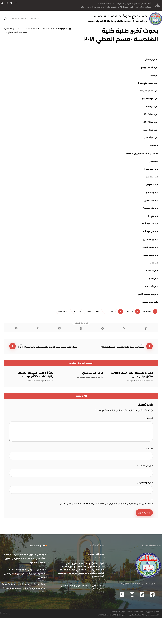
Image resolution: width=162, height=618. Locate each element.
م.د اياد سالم (152, 192)
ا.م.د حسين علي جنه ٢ (148, 83)
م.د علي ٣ (153, 216)
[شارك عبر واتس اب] (38, 328)
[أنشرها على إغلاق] (124, 328)
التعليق (149, 418)
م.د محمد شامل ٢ (149, 247)
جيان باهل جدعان (96, 554)
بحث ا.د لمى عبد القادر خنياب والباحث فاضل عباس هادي (83, 587)
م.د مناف (153, 263)
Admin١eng (147, 311)
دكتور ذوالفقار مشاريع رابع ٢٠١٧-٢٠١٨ (142, 153)
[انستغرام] (7, 3)
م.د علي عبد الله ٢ (150, 224)
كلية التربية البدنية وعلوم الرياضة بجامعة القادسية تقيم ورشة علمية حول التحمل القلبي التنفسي (25, 574)
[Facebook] (152, 595)
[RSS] (2, 3)
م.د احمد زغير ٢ (151, 169)
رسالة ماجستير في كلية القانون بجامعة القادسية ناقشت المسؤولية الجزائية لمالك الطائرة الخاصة (24, 587)
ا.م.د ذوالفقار (152, 106)
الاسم (149, 449)
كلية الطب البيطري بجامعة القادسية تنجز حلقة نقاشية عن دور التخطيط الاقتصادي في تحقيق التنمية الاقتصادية (25, 559)
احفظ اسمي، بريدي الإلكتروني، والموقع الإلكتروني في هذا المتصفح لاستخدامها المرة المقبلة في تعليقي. (106, 503)
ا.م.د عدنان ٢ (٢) (150, 122)
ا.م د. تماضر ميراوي (149, 67)
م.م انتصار (153, 278)
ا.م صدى (154, 75)
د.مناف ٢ (154, 145)
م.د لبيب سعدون (150, 239)
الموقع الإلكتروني (145, 483)
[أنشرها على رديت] (81, 328)
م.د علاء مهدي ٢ (150, 208)
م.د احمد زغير (152, 177)
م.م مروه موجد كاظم (148, 294)
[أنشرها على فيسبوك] (146, 328)
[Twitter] (142, 595)
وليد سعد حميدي (150, 302)
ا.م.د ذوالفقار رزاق (149, 99)
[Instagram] (132, 595)
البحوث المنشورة (110, 311)
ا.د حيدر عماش (151, 59)
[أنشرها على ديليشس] (59, 328)
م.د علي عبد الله (150, 231)
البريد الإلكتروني (145, 466)
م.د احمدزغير (152, 185)
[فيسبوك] (16, 3)
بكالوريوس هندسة (64, 311)
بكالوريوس (77, 311)
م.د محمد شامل (150, 255)
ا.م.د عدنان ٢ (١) (151, 114)
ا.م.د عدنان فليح (150, 130)
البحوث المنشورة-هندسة (93, 311)
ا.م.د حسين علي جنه (149, 91)
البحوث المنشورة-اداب (132, 381)
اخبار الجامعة (37, 545)
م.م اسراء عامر (151, 271)
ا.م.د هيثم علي (151, 138)
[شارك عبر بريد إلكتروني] (16, 328)
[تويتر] (11, 3)
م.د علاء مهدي (151, 200)
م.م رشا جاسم (151, 286)
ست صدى (153, 161)
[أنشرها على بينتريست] (102, 328)
